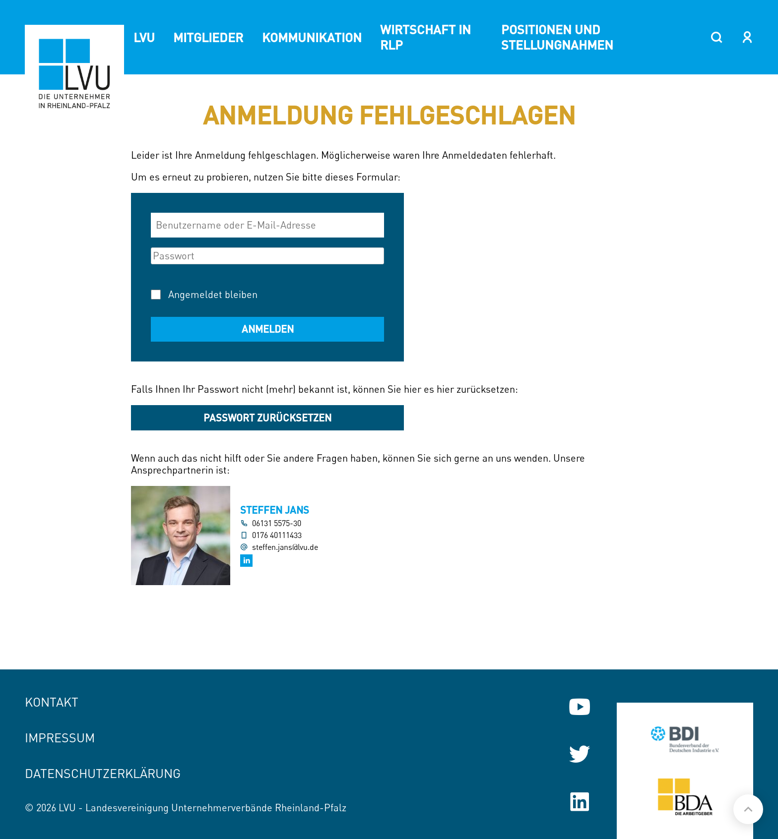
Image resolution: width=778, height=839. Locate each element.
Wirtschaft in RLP (425, 37)
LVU (144, 37)
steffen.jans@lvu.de (285, 547)
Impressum (60, 737)
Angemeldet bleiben (213, 294)
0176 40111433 (277, 535)
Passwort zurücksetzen (267, 417)
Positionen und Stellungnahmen (557, 37)
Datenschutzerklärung (103, 773)
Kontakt (51, 702)
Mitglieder (208, 37)
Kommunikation (312, 37)
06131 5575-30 (276, 523)
